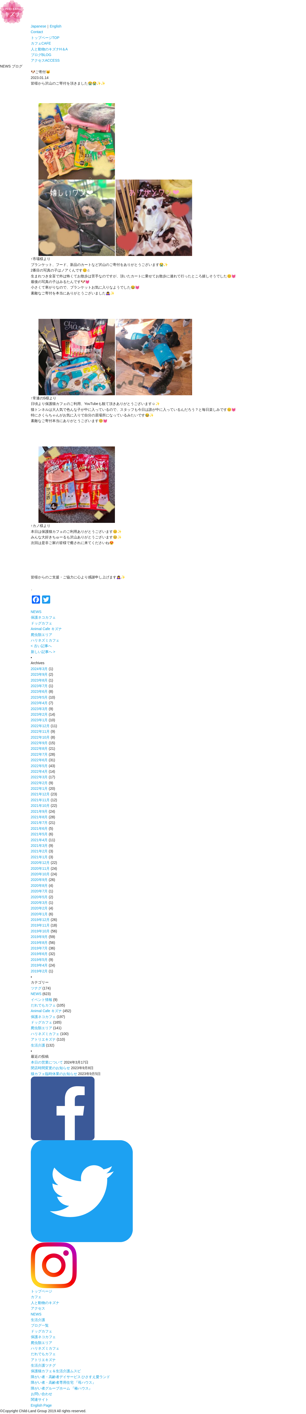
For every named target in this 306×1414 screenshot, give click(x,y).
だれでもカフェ (43, 1005)
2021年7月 (39, 823)
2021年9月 (39, 811)
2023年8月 (39, 680)
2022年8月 (39, 748)
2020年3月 (39, 903)
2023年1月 (39, 720)
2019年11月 (40, 925)
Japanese (38, 26)
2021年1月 (39, 857)
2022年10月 (40, 737)
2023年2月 (39, 714)
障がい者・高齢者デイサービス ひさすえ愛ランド (70, 1377)
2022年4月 (39, 771)
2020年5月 (39, 897)
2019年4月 (39, 965)
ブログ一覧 (40, 1325)
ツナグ (36, 988)
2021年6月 (39, 828)
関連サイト (40, 1399)
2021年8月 (39, 817)
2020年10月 (40, 874)
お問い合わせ (41, 1394)
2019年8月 (39, 943)
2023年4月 (39, 703)
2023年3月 (39, 709)
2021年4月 (39, 840)
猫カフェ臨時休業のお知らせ (54, 1074)
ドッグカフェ (41, 623)
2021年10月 (40, 806)
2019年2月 (39, 971)
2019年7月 (39, 948)
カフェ (41, 43)
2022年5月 (39, 766)
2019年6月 (39, 954)
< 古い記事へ (41, 646)
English (55, 26)
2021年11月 (40, 800)
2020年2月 (39, 908)
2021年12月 (40, 794)
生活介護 (38, 1045)
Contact (37, 32)
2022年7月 (39, 754)
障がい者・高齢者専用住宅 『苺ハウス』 (63, 1382)
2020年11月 (40, 868)
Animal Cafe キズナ (46, 629)
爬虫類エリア (41, 635)
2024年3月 (39, 669)
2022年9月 (39, 743)
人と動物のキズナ (49, 49)
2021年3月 (39, 846)
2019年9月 (39, 937)
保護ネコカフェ (43, 617)
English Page (41, 1405)
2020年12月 (40, 863)
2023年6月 (39, 691)
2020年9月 (39, 880)
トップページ (45, 38)
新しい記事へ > (43, 652)
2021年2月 (39, 851)
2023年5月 (39, 697)
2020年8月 (39, 885)
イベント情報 (41, 1000)
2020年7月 (39, 891)
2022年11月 (40, 731)
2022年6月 (39, 760)
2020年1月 (39, 914)
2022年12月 (40, 726)
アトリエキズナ (43, 1039)
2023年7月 (39, 686)
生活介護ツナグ (43, 1365)
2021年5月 (39, 834)
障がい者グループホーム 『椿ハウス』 (61, 1388)
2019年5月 (39, 960)
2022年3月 (39, 777)
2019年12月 (40, 920)
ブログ (41, 55)
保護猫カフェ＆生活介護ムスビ (56, 1371)
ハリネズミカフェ (45, 640)
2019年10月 (40, 931)
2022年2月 (39, 783)
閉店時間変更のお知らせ (50, 1068)
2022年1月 (39, 788)
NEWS (36, 612)
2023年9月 (39, 674)
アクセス (45, 60)
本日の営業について (47, 1062)
